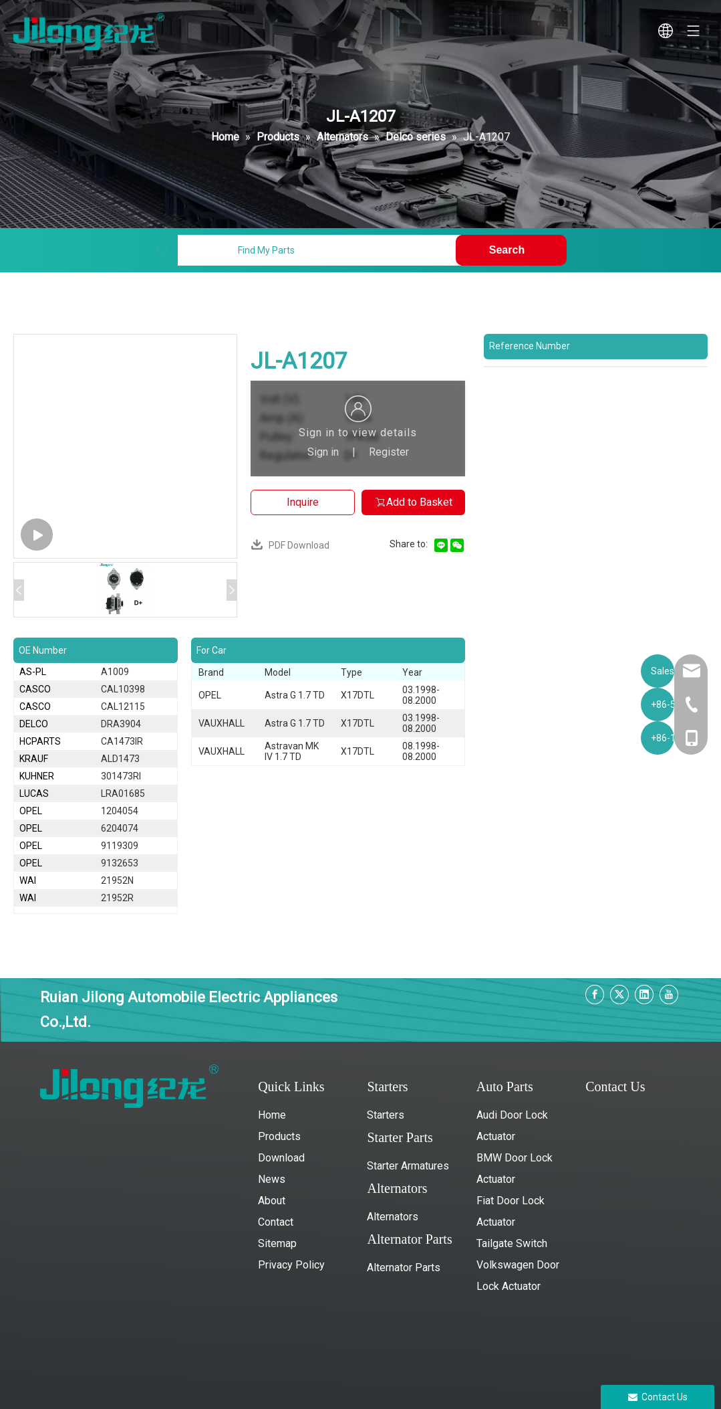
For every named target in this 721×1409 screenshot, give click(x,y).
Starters (385, 1115)
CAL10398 (123, 689)
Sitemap (277, 1243)
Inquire (303, 502)
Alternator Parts (403, 1267)
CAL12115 (123, 706)
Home (272, 1115)
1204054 (119, 811)
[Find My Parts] (319, 250)
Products (279, 1136)
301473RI (121, 776)
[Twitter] (619, 994)
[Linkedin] (644, 994)
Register (389, 452)
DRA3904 (121, 724)
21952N (117, 880)
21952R (117, 898)
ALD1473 (120, 758)
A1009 (115, 671)
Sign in (323, 452)
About (271, 1200)
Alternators (392, 1216)
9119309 (119, 845)
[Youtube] (669, 994)
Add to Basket (413, 502)
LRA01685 (123, 793)
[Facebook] (594, 994)
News (271, 1179)
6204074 (119, 828)
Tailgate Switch (511, 1243)
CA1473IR (122, 741)
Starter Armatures (408, 1165)
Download (281, 1157)
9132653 (119, 863)
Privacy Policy (291, 1264)
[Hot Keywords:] (511, 250)
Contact (275, 1222)
